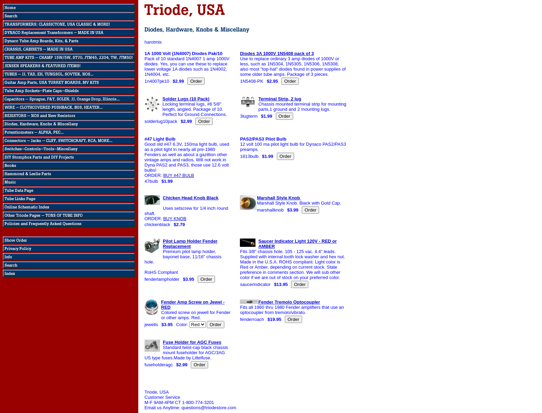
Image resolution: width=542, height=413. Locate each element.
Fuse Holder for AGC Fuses (192, 342)
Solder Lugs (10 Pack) (185, 98)
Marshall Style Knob (279, 197)
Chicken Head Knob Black (190, 197)
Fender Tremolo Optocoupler (289, 302)
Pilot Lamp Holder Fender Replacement (190, 244)
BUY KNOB (174, 218)
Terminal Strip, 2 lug (279, 98)
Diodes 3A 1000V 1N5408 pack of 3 (277, 53)
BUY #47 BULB (178, 175)
